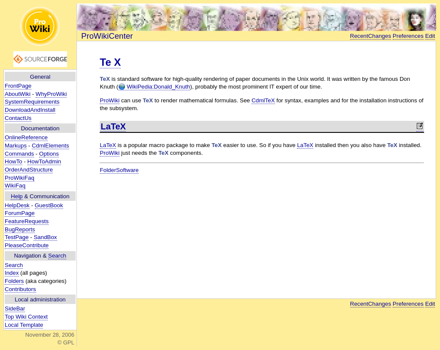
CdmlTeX (263, 100)
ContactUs (18, 118)
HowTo (13, 161)
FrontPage (18, 86)
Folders (14, 281)
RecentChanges (370, 36)
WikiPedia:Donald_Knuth (154, 86)
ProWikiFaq (19, 178)
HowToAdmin (44, 161)
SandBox (45, 237)
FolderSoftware (119, 170)
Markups (16, 145)
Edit (430, 36)
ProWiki (109, 100)
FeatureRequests (27, 221)
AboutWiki (18, 94)
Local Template (24, 325)
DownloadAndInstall (30, 110)
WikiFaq (15, 185)
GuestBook (49, 205)
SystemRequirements (32, 101)
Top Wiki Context (26, 316)
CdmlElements (50, 145)
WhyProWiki (51, 94)
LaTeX (113, 126)
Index (12, 273)
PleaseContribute (27, 245)
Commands (19, 153)
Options (49, 153)
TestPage (17, 237)
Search (57, 255)
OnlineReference (26, 137)
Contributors (20, 289)
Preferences (408, 36)
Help (16, 196)
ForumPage (20, 213)
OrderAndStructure (29, 169)
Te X (110, 62)
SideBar (15, 308)
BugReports (20, 229)
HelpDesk (17, 205)
